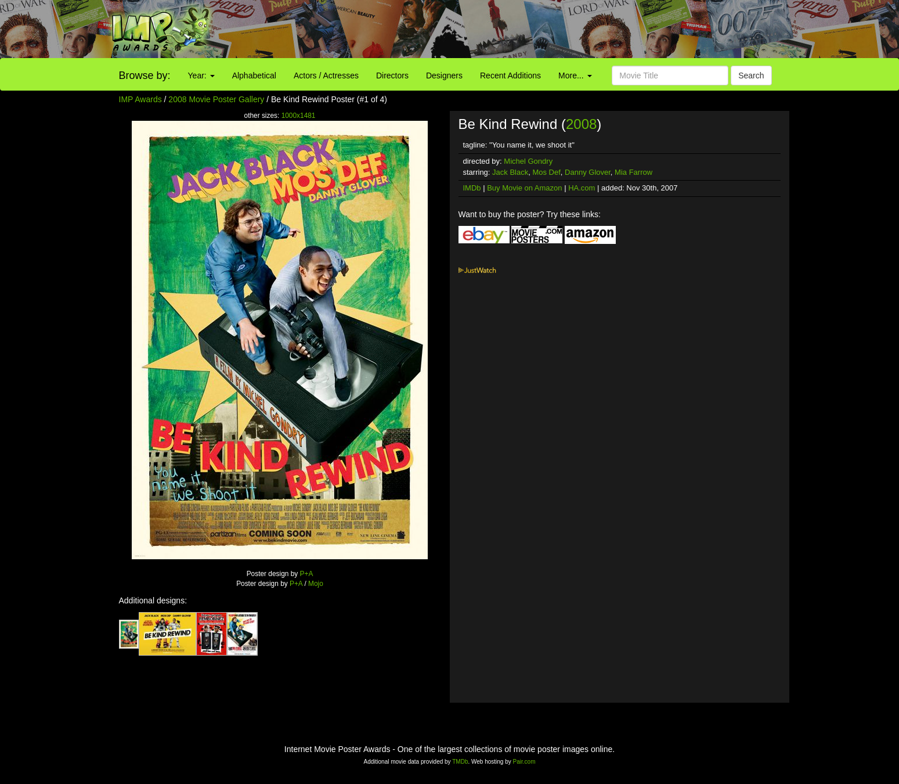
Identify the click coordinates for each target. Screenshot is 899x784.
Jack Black (510, 172)
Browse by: (145, 75)
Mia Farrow (633, 172)
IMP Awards (140, 99)
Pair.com (524, 761)
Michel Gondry (528, 161)
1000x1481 (298, 116)
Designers (444, 75)
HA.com (581, 188)
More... (574, 75)
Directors (392, 75)
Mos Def (546, 172)
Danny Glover (588, 172)
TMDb (460, 761)
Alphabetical (254, 75)
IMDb (472, 188)
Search (751, 75)
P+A (306, 574)
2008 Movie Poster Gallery (216, 99)
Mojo (315, 584)
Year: (201, 75)
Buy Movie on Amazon (524, 188)
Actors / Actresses (326, 75)
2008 (581, 124)
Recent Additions (510, 75)
